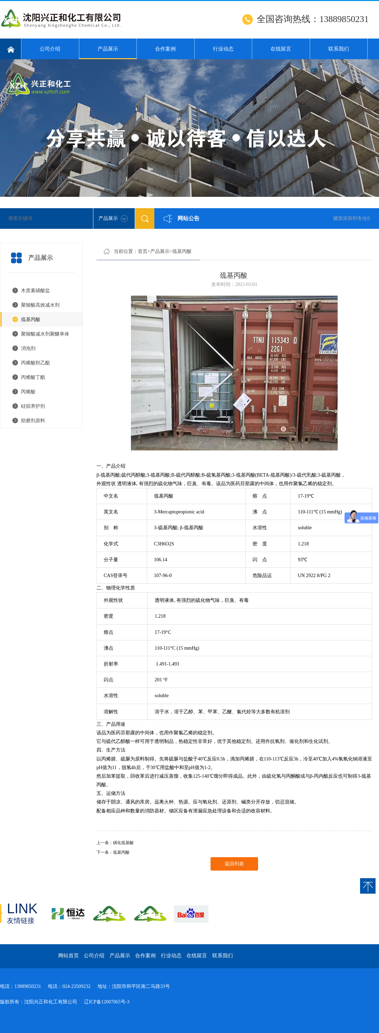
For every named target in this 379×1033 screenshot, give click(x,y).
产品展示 (108, 52)
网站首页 (68, 955)
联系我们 (338, 49)
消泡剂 (28, 348)
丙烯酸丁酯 (33, 377)
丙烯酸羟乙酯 (35, 362)
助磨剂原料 (33, 420)
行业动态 (223, 49)
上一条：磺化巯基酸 (115, 842)
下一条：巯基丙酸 (113, 852)
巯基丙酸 (30, 319)
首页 (142, 251)
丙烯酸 (28, 391)
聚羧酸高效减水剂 (40, 305)
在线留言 (280, 49)
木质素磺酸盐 (35, 290)
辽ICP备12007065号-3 (106, 1001)
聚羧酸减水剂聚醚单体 (45, 334)
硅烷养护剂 (33, 406)
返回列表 (234, 863)
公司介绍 (50, 49)
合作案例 (165, 49)
